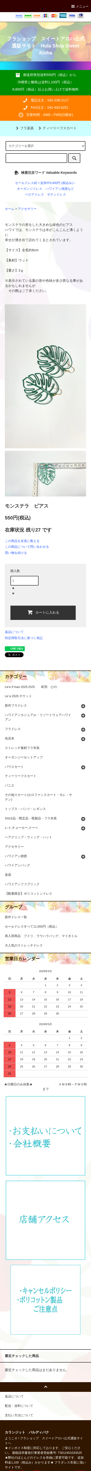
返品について (14, 632)
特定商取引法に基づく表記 (24, 638)
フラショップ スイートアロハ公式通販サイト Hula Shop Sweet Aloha (45, 46)
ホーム (9, 209)
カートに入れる (43, 612)
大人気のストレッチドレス (24, 945)
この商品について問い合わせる (27, 547)
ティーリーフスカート (57, 128)
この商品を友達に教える (22, 541)
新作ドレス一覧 (16, 917)
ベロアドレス (34, 194)
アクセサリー (27, 209)
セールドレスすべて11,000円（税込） (31, 926)
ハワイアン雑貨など (60, 189)
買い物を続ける (16, 553)
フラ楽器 (24, 128)
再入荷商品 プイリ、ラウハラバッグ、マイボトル (41, 936)
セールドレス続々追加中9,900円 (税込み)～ (45, 183)
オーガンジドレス (29, 189)
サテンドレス (56, 194)
